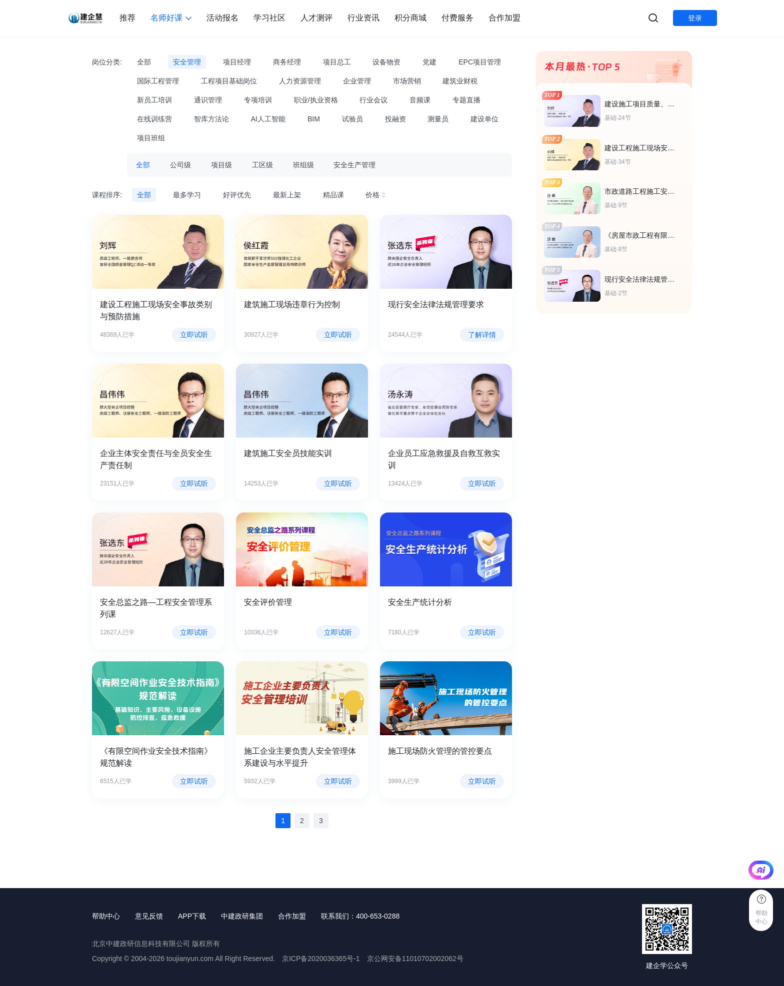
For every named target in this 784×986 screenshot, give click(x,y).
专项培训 (258, 100)
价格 (377, 195)
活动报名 (222, 17)
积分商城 (410, 17)
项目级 (221, 165)
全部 (144, 62)
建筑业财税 (460, 81)
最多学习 (187, 195)
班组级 (303, 165)
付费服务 (458, 17)
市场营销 (407, 81)
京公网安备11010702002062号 (415, 959)
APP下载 (192, 916)
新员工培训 (154, 100)
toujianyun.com (190, 959)
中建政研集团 (242, 916)
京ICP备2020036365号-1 (321, 959)
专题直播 (466, 100)
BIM (314, 119)
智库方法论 (211, 119)
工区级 (262, 165)
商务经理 (287, 62)
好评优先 (237, 195)
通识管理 (208, 100)
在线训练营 (154, 119)
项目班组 (151, 138)
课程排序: (107, 195)
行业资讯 (364, 17)
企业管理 (357, 81)
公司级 (180, 165)
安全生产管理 (355, 165)
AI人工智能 (268, 119)
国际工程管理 (158, 81)
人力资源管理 (300, 81)
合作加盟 (504, 17)
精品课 (333, 195)
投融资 (395, 119)
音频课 (420, 100)
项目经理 (237, 62)
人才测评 (316, 17)
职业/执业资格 (316, 100)
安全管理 (187, 62)
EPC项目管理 (479, 62)
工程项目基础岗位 (229, 81)
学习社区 (270, 17)
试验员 (352, 119)
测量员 (438, 119)
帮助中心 (106, 916)
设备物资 (386, 62)
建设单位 (484, 119)
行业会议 (374, 100)
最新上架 (287, 195)
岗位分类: (107, 62)
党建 (429, 62)
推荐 (128, 17)
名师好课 (171, 17)
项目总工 (337, 62)
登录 (695, 18)
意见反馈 (149, 916)
